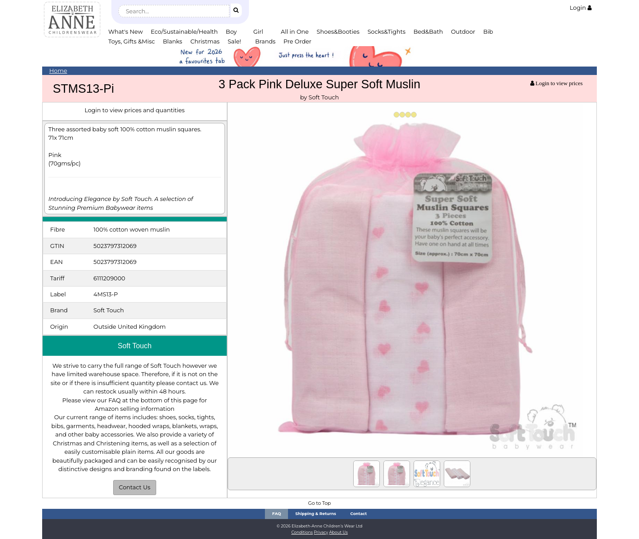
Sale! (234, 41)
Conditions (302, 532)
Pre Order (298, 41)
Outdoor (463, 31)
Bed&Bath (428, 31)
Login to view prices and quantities (134, 110)
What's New (125, 31)
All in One (295, 31)
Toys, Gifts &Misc (131, 41)
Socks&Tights (386, 31)
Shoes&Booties (338, 31)
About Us (338, 532)
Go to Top (319, 503)
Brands (265, 41)
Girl (258, 31)
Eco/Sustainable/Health (184, 31)
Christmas (205, 41)
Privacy (321, 532)
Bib (488, 31)
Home (58, 70)
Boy (231, 31)
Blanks (172, 41)
